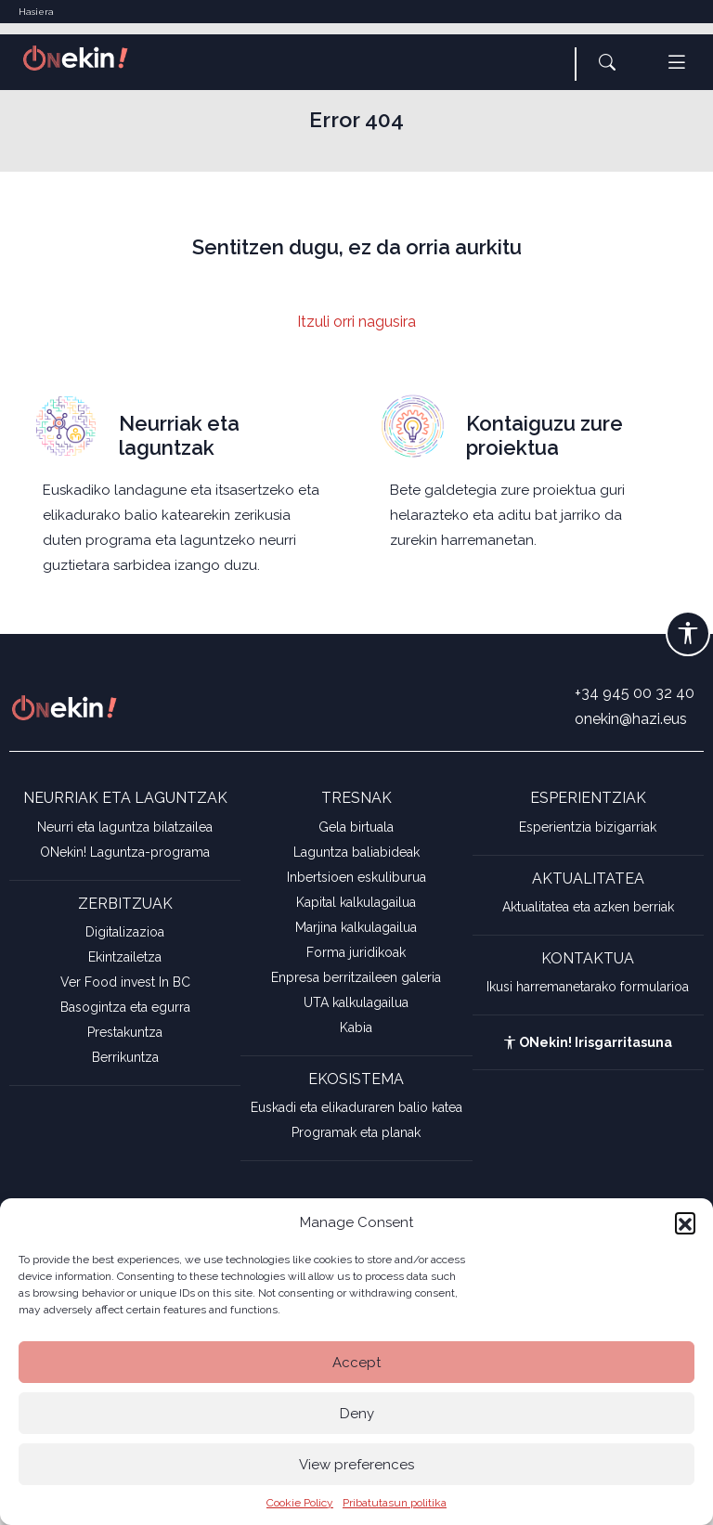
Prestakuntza (124, 1032)
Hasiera (36, 11)
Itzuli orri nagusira (356, 321)
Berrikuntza (125, 1057)
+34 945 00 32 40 (634, 693)
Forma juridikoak (356, 952)
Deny (357, 1413)
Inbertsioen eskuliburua (356, 877)
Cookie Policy (299, 1502)
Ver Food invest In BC (125, 982)
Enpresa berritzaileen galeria (356, 977)
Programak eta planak (356, 1132)
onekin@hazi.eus (631, 719)
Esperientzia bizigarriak (587, 827)
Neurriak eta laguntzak (179, 435)
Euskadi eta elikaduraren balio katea (356, 1107)
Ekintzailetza (125, 957)
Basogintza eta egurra (125, 1007)
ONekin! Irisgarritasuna (587, 1042)
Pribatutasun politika (395, 1502)
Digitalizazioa (124, 931)
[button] (685, 1222)
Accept (356, 1362)
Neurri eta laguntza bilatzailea (125, 827)
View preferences (356, 1464)
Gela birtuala (356, 827)
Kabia (356, 1027)
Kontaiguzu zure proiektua (544, 435)
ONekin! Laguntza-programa (125, 852)
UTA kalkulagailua (356, 1002)
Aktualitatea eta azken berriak (588, 906)
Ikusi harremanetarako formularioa (587, 986)
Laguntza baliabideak (356, 852)
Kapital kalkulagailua (356, 902)
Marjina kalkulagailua (356, 927)
